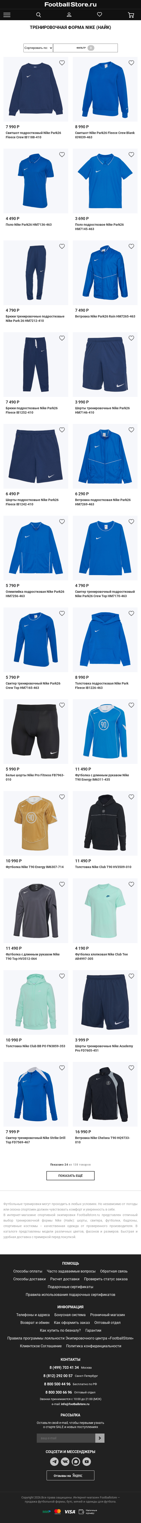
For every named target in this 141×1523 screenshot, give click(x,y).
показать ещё (70, 1176)
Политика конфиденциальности (93, 1346)
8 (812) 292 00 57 (58, 1376)
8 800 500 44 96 (57, 1384)
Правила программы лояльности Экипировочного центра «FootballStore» (70, 1338)
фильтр (85, 48)
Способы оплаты (27, 1271)
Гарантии (93, 1330)
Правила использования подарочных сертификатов (70, 1294)
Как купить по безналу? (60, 1330)
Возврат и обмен (34, 1322)
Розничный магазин (107, 1315)
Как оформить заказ (72, 1322)
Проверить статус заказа (106, 1279)
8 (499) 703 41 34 (64, 1367)
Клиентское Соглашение (41, 1346)
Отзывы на (74, 1475)
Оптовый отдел (107, 1322)
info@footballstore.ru (75, 1404)
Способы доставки (29, 1279)
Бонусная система (70, 1315)
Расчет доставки (64, 1279)
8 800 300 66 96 (58, 1392)
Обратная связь (114, 1271)
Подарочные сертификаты (70, 1287)
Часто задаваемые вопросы (71, 1271)
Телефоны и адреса (33, 1315)
